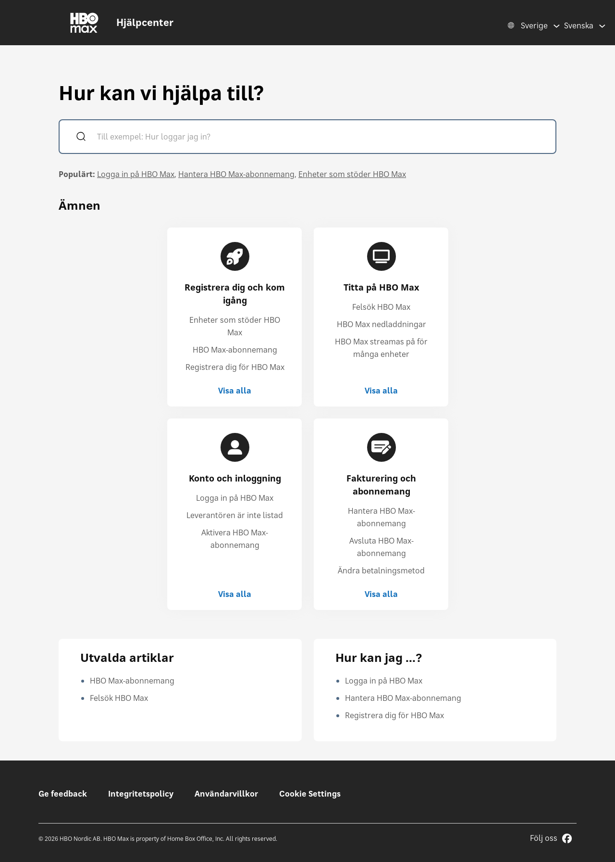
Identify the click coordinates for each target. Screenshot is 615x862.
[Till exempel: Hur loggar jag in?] (321, 138)
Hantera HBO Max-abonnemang (236, 174)
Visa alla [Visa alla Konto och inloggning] (234, 594)
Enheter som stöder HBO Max (352, 174)
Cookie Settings (310, 793)
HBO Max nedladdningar (381, 324)
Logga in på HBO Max (135, 174)
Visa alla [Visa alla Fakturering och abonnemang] (381, 594)
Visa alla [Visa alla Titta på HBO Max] (381, 390)
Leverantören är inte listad (234, 515)
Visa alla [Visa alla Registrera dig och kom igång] (234, 390)
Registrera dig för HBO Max (234, 367)
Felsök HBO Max (381, 307)
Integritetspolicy (140, 793)
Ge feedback (62, 793)
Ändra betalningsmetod (381, 570)
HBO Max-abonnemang (235, 349)
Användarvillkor (226, 793)
